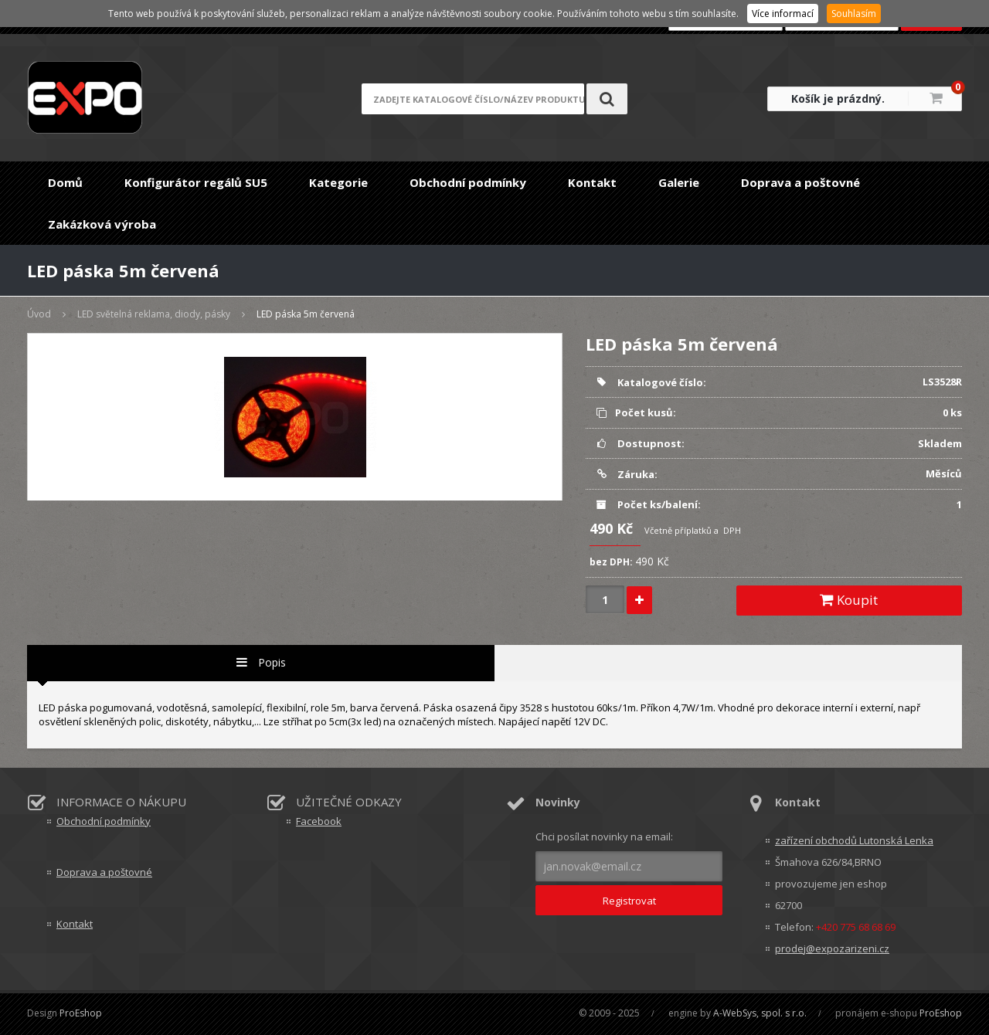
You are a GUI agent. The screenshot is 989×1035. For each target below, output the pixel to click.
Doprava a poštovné (800, 182)
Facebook (319, 821)
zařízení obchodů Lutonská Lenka (854, 840)
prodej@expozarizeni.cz (832, 948)
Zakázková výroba (102, 224)
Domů (65, 182)
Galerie (678, 182)
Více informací (783, 13)
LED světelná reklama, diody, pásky (153, 314)
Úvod (39, 314)
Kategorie (338, 182)
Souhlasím (853, 13)
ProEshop (80, 1013)
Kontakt (592, 182)
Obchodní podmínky (468, 182)
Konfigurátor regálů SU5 (195, 182)
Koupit (849, 600)
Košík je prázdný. (838, 98)
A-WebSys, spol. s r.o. (760, 1013)
